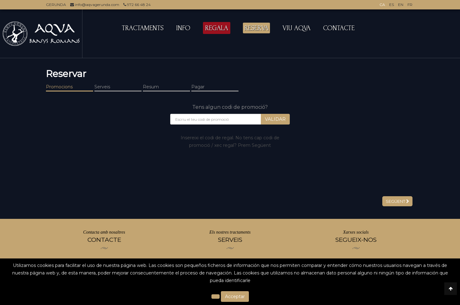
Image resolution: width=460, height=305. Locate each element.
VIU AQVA (297, 28)
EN (400, 4)
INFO (183, 28)
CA (382, 4)
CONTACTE (339, 28)
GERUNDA (56, 4)
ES (391, 4)
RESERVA (256, 28)
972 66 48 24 (137, 4)
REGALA (216, 28)
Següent (397, 201)
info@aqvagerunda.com (94, 4)
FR (409, 4)
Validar (275, 119)
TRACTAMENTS (143, 28)
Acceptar (235, 296)
